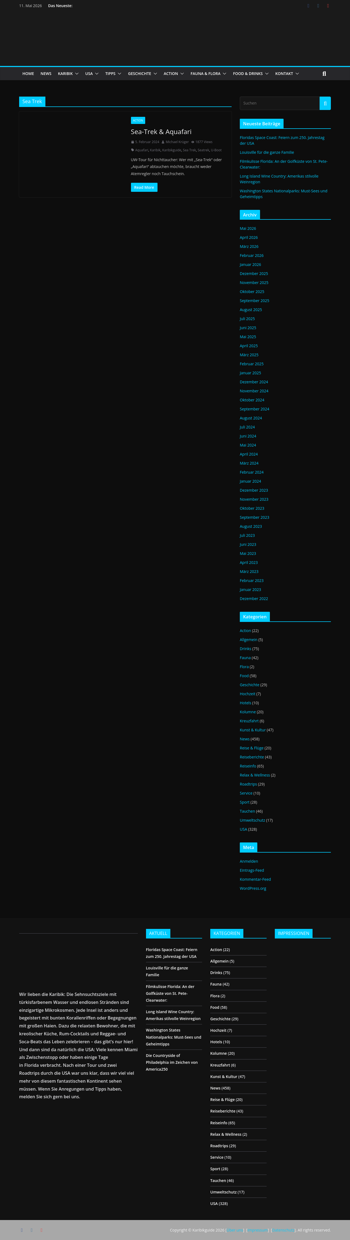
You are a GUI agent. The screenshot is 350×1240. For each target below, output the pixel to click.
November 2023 (254, 499)
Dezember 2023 (254, 490)
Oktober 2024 (252, 399)
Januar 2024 (250, 481)
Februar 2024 (252, 472)
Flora (244, 666)
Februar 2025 (252, 363)
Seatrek (203, 150)
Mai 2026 (248, 228)
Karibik (155, 150)
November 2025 (254, 282)
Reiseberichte (252, 757)
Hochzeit (247, 693)
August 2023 (251, 526)
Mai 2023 (248, 553)
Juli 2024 (247, 427)
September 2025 (254, 300)
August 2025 (251, 309)
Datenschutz (283, 1230)
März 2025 (249, 354)
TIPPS (110, 73)
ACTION (171, 73)
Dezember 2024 (254, 381)
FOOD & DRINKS (247, 73)
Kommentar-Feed (255, 879)
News (245, 738)
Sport (244, 802)
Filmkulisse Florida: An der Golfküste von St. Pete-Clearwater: (170, 993)
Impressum (257, 1230)
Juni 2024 (248, 436)
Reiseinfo (248, 766)
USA (89, 73)
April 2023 (249, 562)
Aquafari (141, 150)
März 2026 (249, 246)
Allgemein (248, 639)
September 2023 (254, 517)
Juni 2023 (248, 544)
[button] (76, 73)
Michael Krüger (177, 142)
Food (244, 675)
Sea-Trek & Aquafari (161, 131)
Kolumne (248, 711)
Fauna (245, 657)
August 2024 (251, 418)
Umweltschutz (252, 820)
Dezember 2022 (254, 598)
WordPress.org (253, 888)
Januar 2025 (250, 372)
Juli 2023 (247, 535)
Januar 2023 (250, 589)
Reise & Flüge (252, 748)
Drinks (245, 648)
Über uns (235, 1230)
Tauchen (247, 811)
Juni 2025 (248, 327)
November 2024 (254, 390)
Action (138, 120)
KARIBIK (65, 73)
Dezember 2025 (254, 273)
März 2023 (249, 571)
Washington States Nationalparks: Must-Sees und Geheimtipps (174, 1036)
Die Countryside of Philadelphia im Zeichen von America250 (172, 1062)
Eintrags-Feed (252, 870)
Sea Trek (189, 150)
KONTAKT (284, 73)
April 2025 (249, 345)
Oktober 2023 (252, 508)
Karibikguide (171, 150)
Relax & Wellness (255, 775)
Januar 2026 (250, 264)
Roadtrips (248, 784)
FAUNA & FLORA (205, 73)
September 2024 (254, 409)
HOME (28, 73)
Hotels (245, 702)
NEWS (45, 73)
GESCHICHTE (139, 73)
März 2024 (249, 463)
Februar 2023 (252, 580)
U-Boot (216, 150)
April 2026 (249, 237)
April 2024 (249, 454)
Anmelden (249, 861)
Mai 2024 (248, 445)
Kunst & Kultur (253, 729)
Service (246, 793)
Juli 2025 (247, 318)
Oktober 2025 (252, 291)
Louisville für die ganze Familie (267, 152)
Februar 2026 (252, 255)
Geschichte (249, 684)
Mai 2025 (248, 336)
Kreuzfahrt (249, 720)
